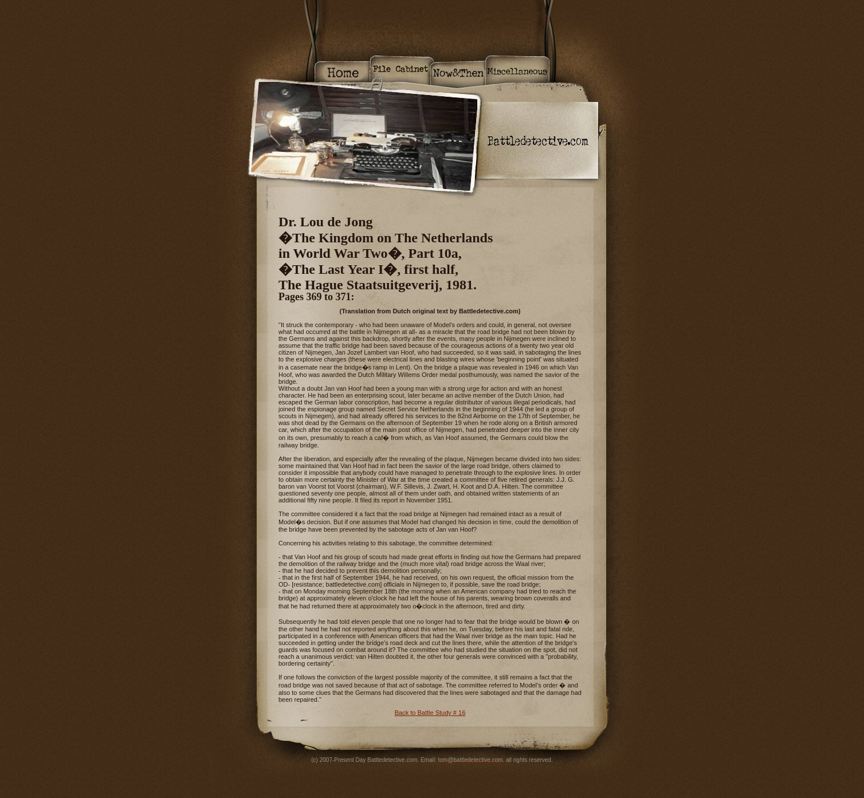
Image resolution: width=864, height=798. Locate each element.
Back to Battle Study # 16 (430, 712)
